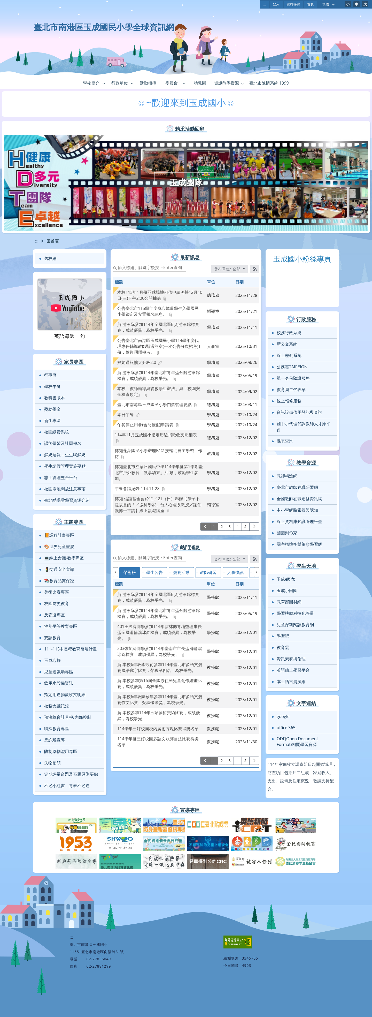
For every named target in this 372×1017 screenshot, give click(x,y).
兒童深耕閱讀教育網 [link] (295, 624)
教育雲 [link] (283, 647)
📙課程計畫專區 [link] (59, 535)
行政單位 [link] (119, 83)
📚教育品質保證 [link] (59, 581)
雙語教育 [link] (52, 637)
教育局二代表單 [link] (291, 389)
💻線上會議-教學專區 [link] (64, 558)
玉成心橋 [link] (52, 660)
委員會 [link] (171, 83)
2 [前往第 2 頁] (222, 526)
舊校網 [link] (50, 258)
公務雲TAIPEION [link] (292, 367)
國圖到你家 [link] (287, 533)
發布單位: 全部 (228, 559)
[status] (149, 267)
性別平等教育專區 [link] (60, 626)
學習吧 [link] (283, 636)
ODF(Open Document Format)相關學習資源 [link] (297, 741)
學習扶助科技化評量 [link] (295, 613)
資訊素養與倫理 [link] (291, 659)
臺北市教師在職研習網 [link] (297, 487)
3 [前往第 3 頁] (230, 526)
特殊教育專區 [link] (56, 728)
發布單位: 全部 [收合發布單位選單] (228, 268)
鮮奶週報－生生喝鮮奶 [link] (65, 455)
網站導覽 (293, 4)
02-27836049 (98, 958)
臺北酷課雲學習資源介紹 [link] (67, 500)
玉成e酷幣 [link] (286, 579)
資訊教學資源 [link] (226, 83)
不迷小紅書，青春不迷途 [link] (67, 785)
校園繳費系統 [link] (56, 432)
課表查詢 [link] (285, 441)
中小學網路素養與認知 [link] (297, 510)
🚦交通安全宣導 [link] (59, 569)
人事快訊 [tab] (235, 572)
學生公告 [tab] (154, 572)
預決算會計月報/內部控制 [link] (67, 717)
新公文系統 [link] (287, 344)
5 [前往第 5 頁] (245, 526)
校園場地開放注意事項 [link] (65, 489)
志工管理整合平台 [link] (60, 477)
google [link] (283, 716)
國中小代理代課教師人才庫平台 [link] (303, 426)
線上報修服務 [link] (289, 401)
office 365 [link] (286, 727)
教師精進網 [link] (287, 476)
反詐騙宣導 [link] (54, 740)
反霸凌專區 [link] (54, 615)
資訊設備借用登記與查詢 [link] (299, 412)
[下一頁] (254, 526)
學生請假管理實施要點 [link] (65, 466)
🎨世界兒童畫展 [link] (59, 546)
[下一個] (256, 572)
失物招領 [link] (52, 763)
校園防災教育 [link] (56, 603)
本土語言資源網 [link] (291, 681)
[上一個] (115, 572)
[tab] (125, 225)
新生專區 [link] (52, 420)
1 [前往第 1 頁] (214, 526)
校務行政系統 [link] (289, 332)
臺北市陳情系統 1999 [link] (269, 83)
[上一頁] (205, 526)
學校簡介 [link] (91, 83)
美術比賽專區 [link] (56, 592)
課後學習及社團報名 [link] (62, 443)
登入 (276, 4)
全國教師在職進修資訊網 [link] (299, 499)
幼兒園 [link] (200, 83)
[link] (159, 298)
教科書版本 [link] (54, 398)
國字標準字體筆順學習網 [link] (299, 544)
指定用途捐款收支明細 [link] (65, 694)
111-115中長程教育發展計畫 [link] (70, 649)
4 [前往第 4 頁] (237, 526)
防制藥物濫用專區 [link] (60, 751)
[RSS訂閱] (254, 269)
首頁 (310, 4)
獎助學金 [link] (52, 409)
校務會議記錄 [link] (56, 706)
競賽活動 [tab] (181, 572)
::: (264, 4)
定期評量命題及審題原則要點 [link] (71, 774)
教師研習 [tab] (208, 572)
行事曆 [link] (50, 375)
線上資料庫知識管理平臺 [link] (299, 521)
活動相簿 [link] (148, 83)
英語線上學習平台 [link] (293, 670)
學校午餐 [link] (52, 386)
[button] (103, 83)
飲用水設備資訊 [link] (58, 683)
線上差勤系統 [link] (289, 355)
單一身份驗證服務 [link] (293, 378)
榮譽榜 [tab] (129, 572)
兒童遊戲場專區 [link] (58, 672)
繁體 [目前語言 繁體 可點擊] (328, 4)
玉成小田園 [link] (287, 590)
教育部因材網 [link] (289, 602)
